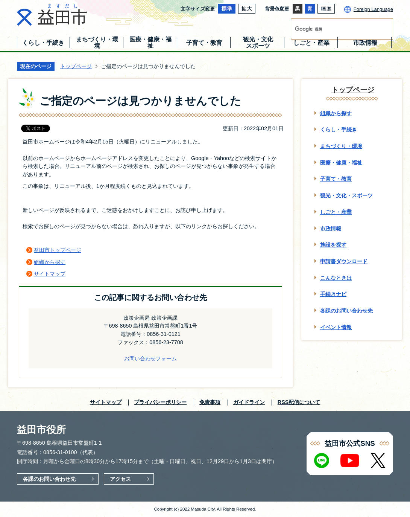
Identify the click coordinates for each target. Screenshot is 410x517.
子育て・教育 (336, 179)
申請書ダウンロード (343, 261)
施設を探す (333, 245)
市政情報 (330, 229)
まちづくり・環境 (341, 146)
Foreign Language (373, 9)
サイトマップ (49, 274)
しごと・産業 (336, 212)
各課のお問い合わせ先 (346, 311)
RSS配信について (299, 402)
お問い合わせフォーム (150, 358)
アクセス (120, 479)
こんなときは (336, 278)
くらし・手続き (338, 130)
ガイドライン (249, 402)
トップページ (76, 66)
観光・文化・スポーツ (346, 195)
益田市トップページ (57, 250)
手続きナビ (333, 294)
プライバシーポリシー (160, 402)
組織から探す (49, 262)
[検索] (334, 29)
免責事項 (209, 402)
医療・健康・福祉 (341, 163)
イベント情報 (336, 327)
